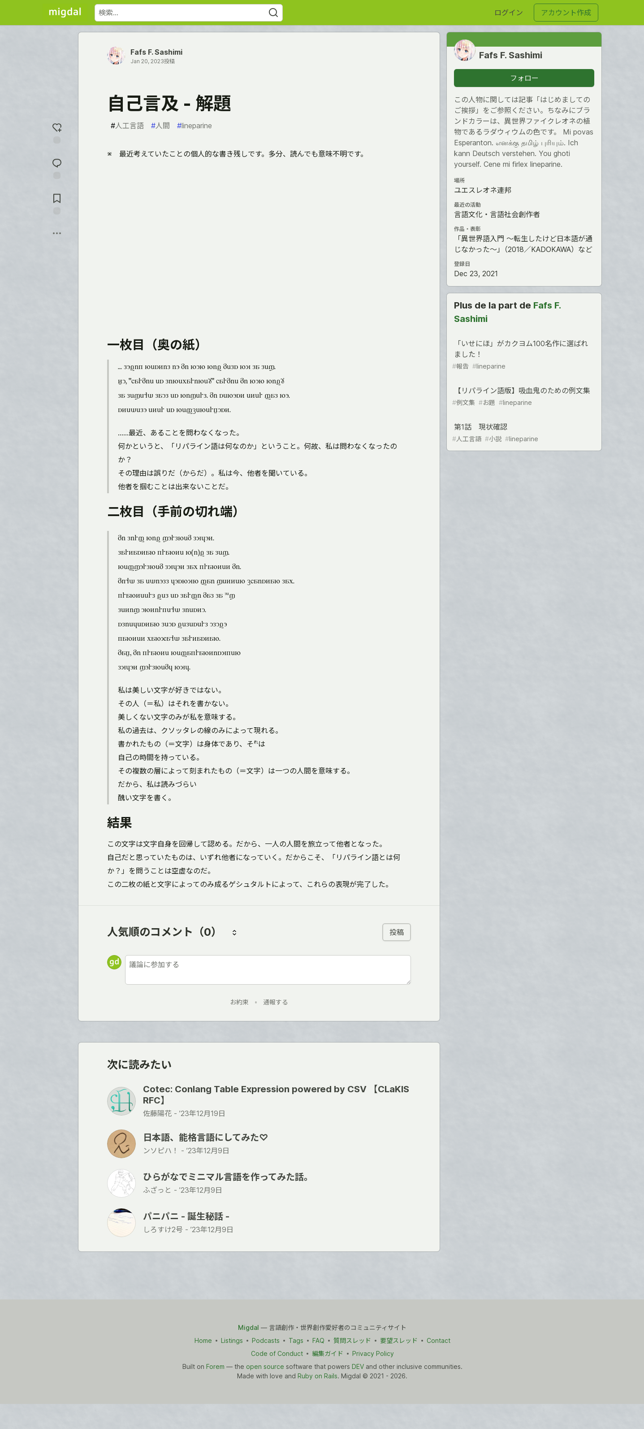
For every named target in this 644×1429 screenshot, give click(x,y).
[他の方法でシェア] (57, 233)
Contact (438, 1340)
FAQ (318, 1340)
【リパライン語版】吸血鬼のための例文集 (523, 396)
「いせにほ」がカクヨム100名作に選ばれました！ (523, 355)
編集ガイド (327, 1353)
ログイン (508, 12)
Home (203, 1340)
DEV (357, 1366)
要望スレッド (398, 1340)
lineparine (194, 125)
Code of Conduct (277, 1353)
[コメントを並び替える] (234, 932)
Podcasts (265, 1340)
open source (265, 1366)
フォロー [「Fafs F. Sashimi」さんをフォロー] (524, 78)
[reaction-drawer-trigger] (57, 132)
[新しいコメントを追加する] (268, 970)
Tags (295, 1340)
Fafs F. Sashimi (156, 52)
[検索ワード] (189, 13)
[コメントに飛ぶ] (57, 167)
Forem (215, 1366)
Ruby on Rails (317, 1376)
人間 (160, 125)
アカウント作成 (566, 12)
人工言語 (127, 125)
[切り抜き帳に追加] (57, 203)
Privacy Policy (372, 1353)
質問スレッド (352, 1340)
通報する (275, 1002)
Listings (231, 1340)
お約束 (239, 1002)
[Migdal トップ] (65, 13)
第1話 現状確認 (523, 432)
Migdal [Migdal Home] (248, 1327)
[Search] (273, 12)
